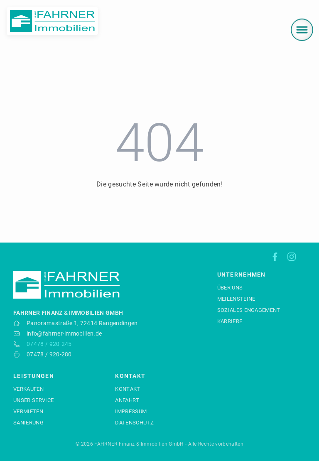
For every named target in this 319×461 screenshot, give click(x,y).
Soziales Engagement (248, 310)
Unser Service (33, 400)
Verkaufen (28, 389)
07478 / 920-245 (49, 344)
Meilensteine (236, 299)
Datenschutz (134, 422)
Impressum (131, 411)
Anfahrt (127, 400)
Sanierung (28, 422)
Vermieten (28, 411)
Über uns (230, 287)
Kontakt (127, 389)
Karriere (230, 321)
